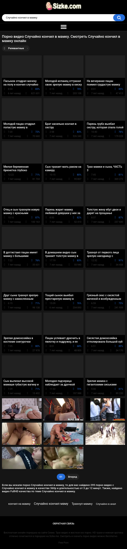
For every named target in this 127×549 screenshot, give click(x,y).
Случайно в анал (106, 503)
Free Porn (63, 542)
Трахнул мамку (82, 504)
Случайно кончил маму (51, 504)
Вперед (72, 476)
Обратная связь (63, 523)
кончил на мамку (19, 503)
